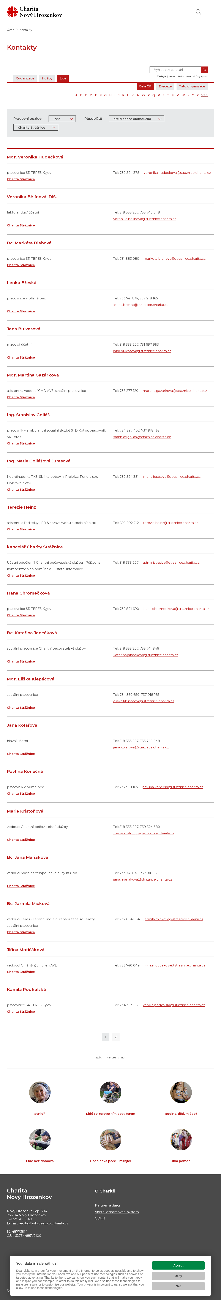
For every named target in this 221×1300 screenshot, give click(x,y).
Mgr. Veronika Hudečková (35, 157)
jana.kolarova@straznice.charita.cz (141, 747)
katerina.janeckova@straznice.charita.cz (145, 655)
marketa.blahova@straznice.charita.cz (174, 258)
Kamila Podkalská (26, 989)
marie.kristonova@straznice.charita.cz (143, 833)
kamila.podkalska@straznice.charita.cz (174, 1005)
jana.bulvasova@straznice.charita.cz (142, 351)
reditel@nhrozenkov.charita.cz (43, 1223)
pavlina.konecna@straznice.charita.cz (172, 787)
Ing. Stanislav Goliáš (28, 414)
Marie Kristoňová (25, 811)
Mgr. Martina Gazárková (33, 375)
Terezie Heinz (21, 507)
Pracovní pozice (27, 119)
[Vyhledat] (198, 12)
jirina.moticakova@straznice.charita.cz (174, 965)
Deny (178, 1276)
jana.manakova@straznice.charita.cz (142, 879)
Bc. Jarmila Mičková (28, 903)
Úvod (10, 30)
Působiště (93, 119)
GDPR (100, 1218)
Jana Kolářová (22, 725)
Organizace (25, 78)
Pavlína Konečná (25, 771)
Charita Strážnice (21, 179)
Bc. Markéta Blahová (29, 242)
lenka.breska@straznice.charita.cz (140, 305)
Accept (178, 1265)
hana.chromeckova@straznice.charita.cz (176, 609)
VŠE (204, 95)
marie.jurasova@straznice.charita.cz (171, 476)
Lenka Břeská (21, 282)
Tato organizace (191, 86)
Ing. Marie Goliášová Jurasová (39, 461)
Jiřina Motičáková (25, 949)
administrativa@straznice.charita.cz (171, 562)
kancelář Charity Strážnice (35, 546)
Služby (48, 78)
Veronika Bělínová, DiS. (32, 196)
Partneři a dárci (107, 1205)
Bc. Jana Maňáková (27, 857)
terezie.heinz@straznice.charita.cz (170, 523)
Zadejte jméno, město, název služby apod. (182, 76)
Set (178, 1286)
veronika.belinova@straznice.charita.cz (144, 219)
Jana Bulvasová (23, 328)
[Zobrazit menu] (211, 12)
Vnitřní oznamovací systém (117, 1212)
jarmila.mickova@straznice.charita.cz (173, 919)
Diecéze (163, 86)
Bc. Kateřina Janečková (32, 632)
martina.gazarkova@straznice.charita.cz (175, 391)
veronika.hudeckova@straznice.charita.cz (177, 173)
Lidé (64, 78)
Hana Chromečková (28, 593)
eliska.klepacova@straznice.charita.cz (143, 701)
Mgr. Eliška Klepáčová (30, 679)
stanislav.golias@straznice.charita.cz (142, 437)
